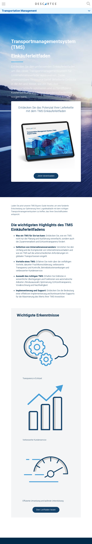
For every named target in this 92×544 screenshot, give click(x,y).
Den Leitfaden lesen (46, 510)
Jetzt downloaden (46, 176)
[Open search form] (88, 4)
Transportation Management (19, 10)
